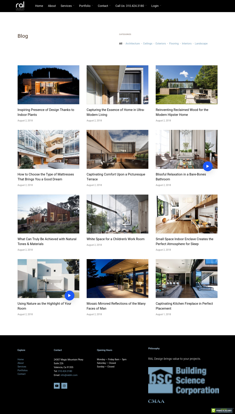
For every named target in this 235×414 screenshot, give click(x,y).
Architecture (132, 44)
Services (66, 6)
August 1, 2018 (163, 314)
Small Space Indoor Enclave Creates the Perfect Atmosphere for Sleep (184, 241)
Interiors (187, 44)
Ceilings (148, 44)
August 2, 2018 (25, 120)
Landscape (201, 44)
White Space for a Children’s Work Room (116, 239)
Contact (103, 6)
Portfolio (85, 6)
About (52, 6)
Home (39, 6)
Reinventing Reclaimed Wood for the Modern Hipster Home (182, 112)
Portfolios (23, 370)
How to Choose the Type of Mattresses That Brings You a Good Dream (46, 177)
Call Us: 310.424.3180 (129, 6)
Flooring (174, 44)
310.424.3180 (65, 371)
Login (155, 6)
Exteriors (161, 44)
